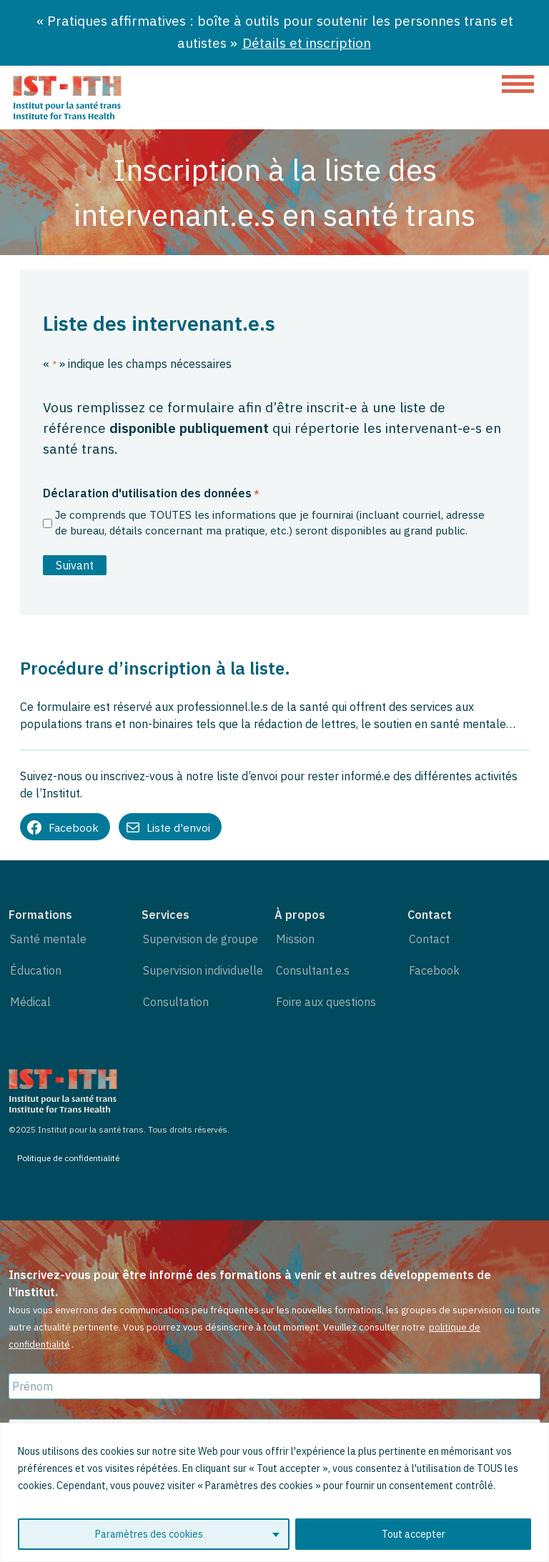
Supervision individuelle (203, 970)
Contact (429, 939)
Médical (30, 1002)
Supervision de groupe (200, 939)
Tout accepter (413, 1534)
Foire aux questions (326, 1002)
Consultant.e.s (313, 970)
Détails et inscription (306, 42)
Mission (295, 939)
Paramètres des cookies (149, 1534)
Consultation (176, 1002)
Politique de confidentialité (68, 1158)
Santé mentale (48, 939)
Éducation (35, 970)
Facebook (434, 970)
